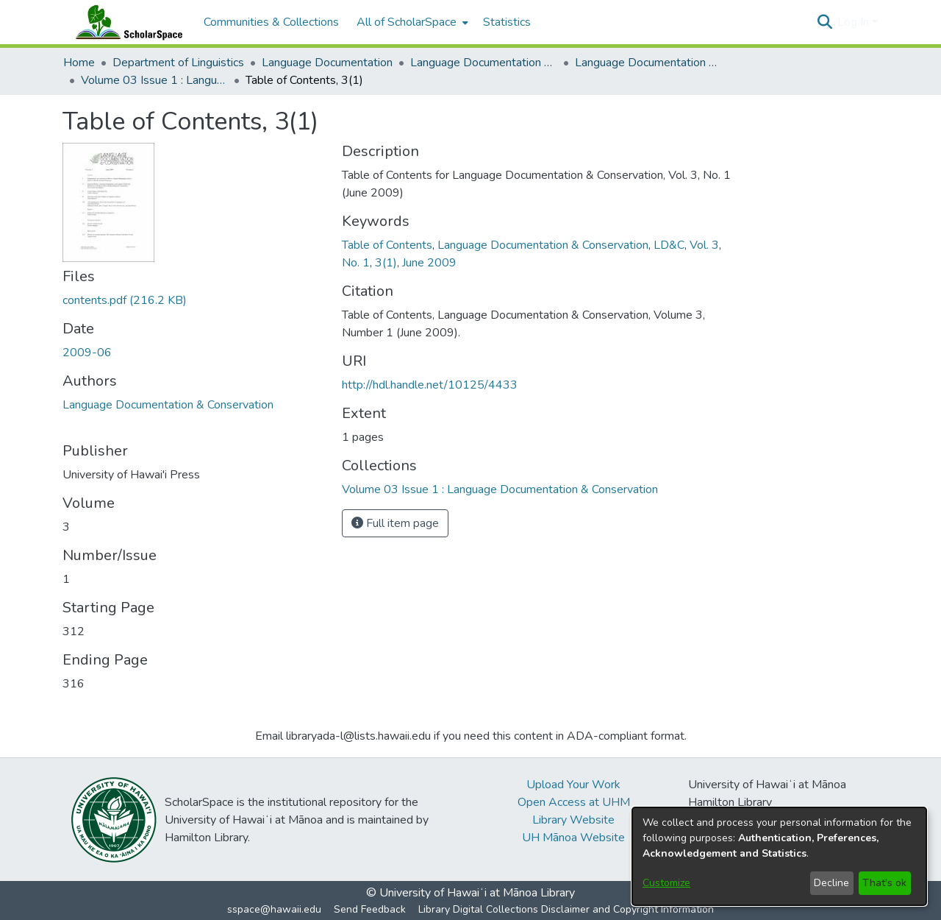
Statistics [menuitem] (507, 22)
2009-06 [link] (87, 352)
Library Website (573, 820)
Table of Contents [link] (387, 245)
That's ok (884, 883)
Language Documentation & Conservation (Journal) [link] (648, 62)
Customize (666, 883)
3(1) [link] (386, 263)
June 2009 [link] (429, 263)
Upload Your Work (573, 784)
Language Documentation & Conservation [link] (483, 62)
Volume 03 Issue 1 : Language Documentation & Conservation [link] (154, 80)
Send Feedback (370, 909)
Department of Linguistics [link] (178, 62)
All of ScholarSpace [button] (407, 22)
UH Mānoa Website (573, 837)
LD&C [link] (669, 245)
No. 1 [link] (356, 263)
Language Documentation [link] (327, 62)
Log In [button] (854, 22)
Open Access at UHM (574, 802)
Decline (831, 883)
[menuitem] (411, 22)
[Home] (125, 22)
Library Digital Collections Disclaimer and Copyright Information (566, 909)
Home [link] (79, 62)
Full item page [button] (395, 523)
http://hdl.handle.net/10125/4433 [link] (430, 385)
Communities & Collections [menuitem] (271, 22)
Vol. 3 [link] (704, 245)
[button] (824, 22)
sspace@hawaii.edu (274, 909)
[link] (124, 300)
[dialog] (779, 856)
